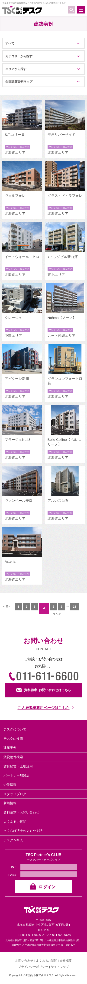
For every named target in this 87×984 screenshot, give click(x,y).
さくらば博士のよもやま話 (22, 831)
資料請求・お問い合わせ (21, 812)
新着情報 (9, 803)
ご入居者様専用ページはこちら (44, 708)
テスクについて (14, 729)
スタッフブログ (14, 794)
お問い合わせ (24, 960)
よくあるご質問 (14, 821)
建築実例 (9, 748)
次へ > (57, 614)
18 (74, 606)
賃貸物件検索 (13, 757)
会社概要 (66, 960)
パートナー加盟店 (16, 775)
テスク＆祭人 (13, 840)
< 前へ (7, 606)
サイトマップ (60, 966)
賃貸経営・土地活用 (18, 766)
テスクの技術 (13, 738)
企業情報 (9, 785)
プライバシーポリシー (33, 966)
